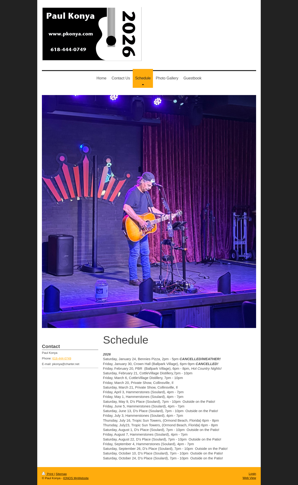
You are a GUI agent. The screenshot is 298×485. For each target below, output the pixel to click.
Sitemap (61, 474)
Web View (249, 478)
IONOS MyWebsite (76, 478)
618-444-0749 (61, 358)
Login (252, 473)
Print (48, 474)
